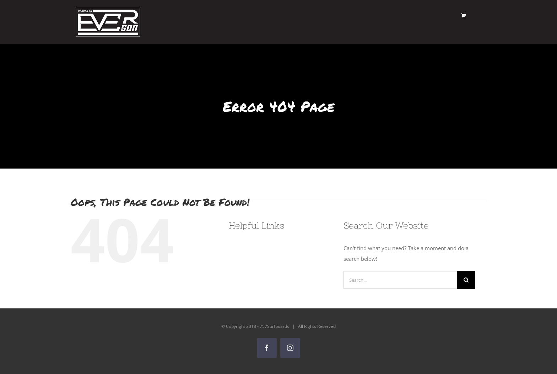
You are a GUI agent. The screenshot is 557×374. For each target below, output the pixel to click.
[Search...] (400, 280)
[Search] (466, 280)
